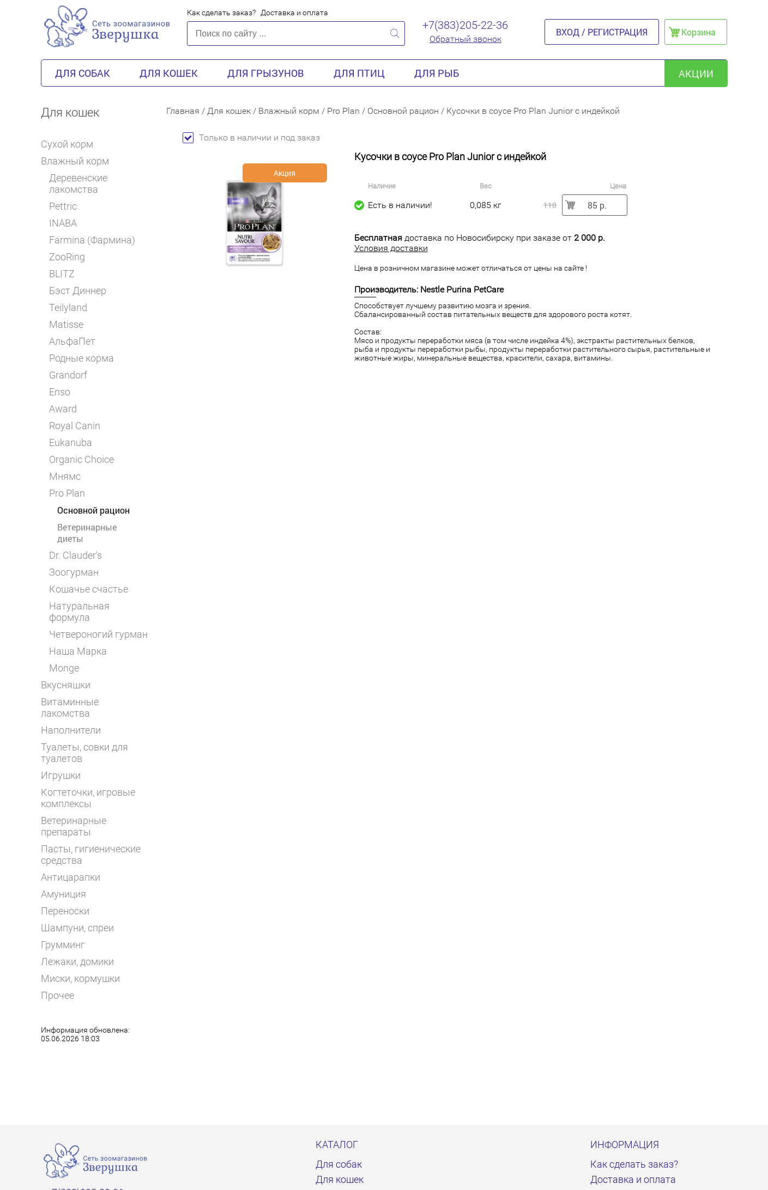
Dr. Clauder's (75, 555)
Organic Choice (81, 459)
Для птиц (359, 73)
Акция (284, 173)
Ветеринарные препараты (95, 826)
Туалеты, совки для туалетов (84, 752)
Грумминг (67, 944)
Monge (64, 668)
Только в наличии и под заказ (251, 137)
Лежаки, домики (77, 961)
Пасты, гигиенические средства (91, 854)
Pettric (63, 206)
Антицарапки (70, 877)
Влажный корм (79, 161)
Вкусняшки (70, 685)
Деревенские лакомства (78, 183)
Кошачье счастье (88, 589)
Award (63, 408)
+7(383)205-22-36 (465, 25)
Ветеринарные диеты (87, 532)
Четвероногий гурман (98, 634)
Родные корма (81, 358)
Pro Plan (71, 493)
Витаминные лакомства (95, 707)
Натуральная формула (79, 611)
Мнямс (65, 476)
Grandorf (68, 375)
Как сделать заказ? (221, 12)
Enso (59, 392)
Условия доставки (391, 248)
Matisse (66, 324)
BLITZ (65, 273)
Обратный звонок (465, 39)
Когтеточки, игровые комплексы (88, 797)
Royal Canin (78, 425)
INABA (63, 223)
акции (696, 73)
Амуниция (63, 894)
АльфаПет (72, 341)
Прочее (57, 995)
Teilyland (68, 307)
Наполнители (75, 730)
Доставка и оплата (294, 12)
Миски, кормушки (80, 978)
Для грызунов (265, 73)
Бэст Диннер (77, 290)
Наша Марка (78, 651)
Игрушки (65, 775)
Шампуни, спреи (77, 927)
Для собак (82, 73)
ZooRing (67, 257)
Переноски (65, 911)
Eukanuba (70, 442)
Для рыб (436, 73)
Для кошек (169, 73)
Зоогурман (74, 572)
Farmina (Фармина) (92, 240)
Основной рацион (93, 510)
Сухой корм (71, 144)
